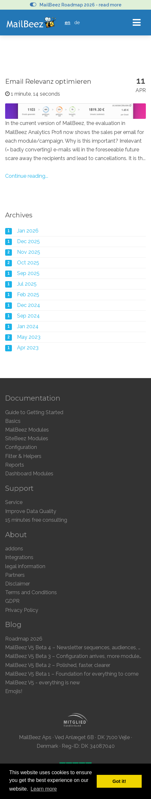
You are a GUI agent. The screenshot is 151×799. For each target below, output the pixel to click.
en (67, 22)
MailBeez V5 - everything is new (42, 683)
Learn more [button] (44, 789)
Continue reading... (26, 176)
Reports (14, 465)
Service (13, 502)
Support (19, 488)
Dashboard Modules (29, 474)
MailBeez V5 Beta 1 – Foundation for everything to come (71, 674)
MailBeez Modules (27, 430)
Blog (13, 624)
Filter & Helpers (23, 456)
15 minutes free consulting (36, 520)
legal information (25, 566)
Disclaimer (17, 584)
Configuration (21, 447)
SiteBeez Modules (26, 438)
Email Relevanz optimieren (48, 81)
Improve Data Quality (30, 511)
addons (14, 549)
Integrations (19, 557)
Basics (13, 421)
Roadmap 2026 (23, 639)
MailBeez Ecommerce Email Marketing (31, 22)
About (16, 534)
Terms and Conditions (31, 592)
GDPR (12, 601)
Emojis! (13, 691)
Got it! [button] (119, 781)
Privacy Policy (21, 610)
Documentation (32, 398)
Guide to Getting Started (34, 412)
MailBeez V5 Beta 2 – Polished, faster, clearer (57, 665)
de (77, 22)
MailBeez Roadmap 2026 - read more (75, 4)
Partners (15, 575)
